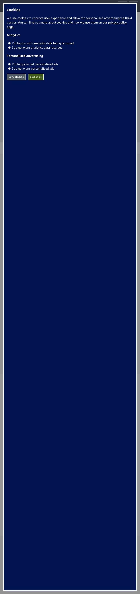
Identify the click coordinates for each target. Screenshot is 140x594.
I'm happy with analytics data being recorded (43, 43)
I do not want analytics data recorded (37, 48)
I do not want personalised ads (33, 69)
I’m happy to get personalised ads (35, 64)
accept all (36, 76)
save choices (16, 76)
